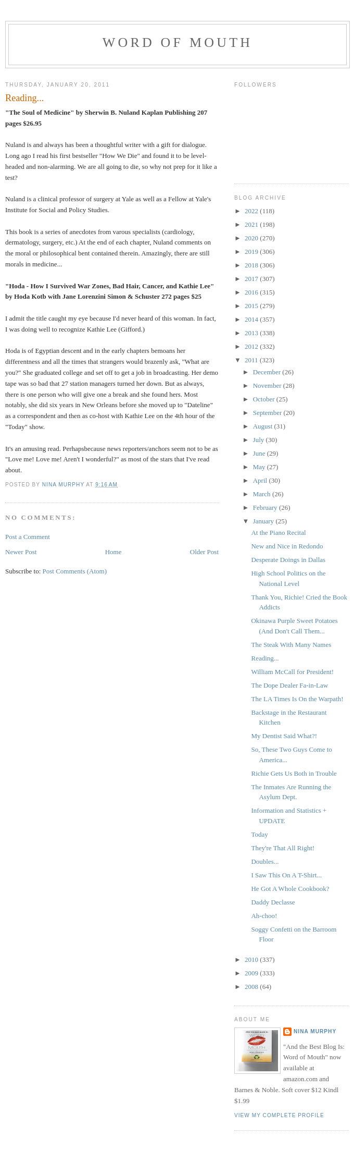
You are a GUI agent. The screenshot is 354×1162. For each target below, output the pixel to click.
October (264, 399)
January (264, 521)
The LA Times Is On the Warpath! (297, 699)
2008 (252, 986)
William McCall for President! (292, 672)
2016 (252, 292)
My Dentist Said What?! (284, 736)
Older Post (204, 552)
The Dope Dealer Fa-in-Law (289, 685)
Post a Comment (27, 537)
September (268, 413)
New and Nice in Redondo (287, 546)
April (261, 480)
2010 (252, 959)
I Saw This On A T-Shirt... (286, 875)
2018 (252, 265)
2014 (252, 319)
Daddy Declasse (273, 902)
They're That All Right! (282, 848)
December (268, 372)
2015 (252, 306)
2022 (252, 211)
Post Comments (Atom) (75, 571)
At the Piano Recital (278, 532)
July (259, 440)
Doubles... (265, 861)
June (260, 453)
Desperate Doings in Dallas (288, 560)
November (268, 385)
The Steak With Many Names (291, 645)
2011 (252, 360)
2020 (252, 238)
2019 (252, 251)
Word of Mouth (178, 42)
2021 (252, 224)
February (266, 507)
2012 (252, 346)
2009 (252, 973)
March (262, 494)
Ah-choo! (264, 916)
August (263, 426)
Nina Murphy (315, 1031)
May (260, 467)
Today (259, 834)
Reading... (265, 658)
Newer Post (20, 552)
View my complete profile (279, 1115)
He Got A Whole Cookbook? (290, 888)
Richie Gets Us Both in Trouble (293, 773)
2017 (252, 279)
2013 (252, 333)
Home (113, 552)
